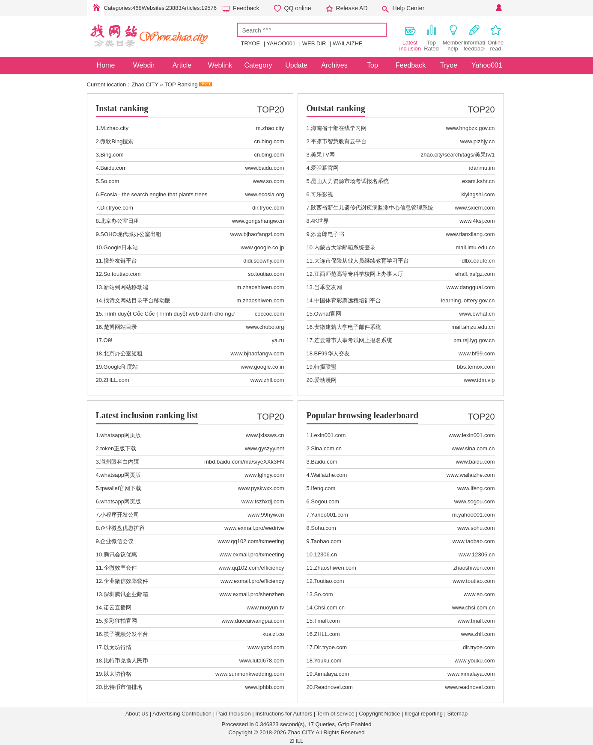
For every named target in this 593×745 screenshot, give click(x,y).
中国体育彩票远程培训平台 (347, 300)
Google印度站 (121, 367)
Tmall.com (327, 621)
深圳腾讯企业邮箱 (126, 594)
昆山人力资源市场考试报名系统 (350, 181)
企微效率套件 (120, 568)
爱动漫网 (325, 380)
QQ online (297, 8)
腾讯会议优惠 (120, 554)
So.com (109, 181)
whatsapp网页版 (120, 435)
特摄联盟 (325, 367)
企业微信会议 (117, 541)
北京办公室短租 (123, 353)
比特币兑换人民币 (126, 660)
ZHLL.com (116, 380)
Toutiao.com (329, 581)
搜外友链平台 (120, 260)
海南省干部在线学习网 (339, 128)
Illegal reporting (424, 713)
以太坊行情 (117, 647)
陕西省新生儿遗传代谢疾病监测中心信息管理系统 (372, 207)
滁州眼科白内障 (119, 461)
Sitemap (457, 713)
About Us (136, 713)
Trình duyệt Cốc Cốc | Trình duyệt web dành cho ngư (169, 313)
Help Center (409, 8)
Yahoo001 (486, 65)
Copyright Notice (379, 713)
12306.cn (325, 554)
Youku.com (328, 660)
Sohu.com (323, 528)
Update (296, 65)
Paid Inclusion (233, 713)
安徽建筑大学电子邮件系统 (347, 327)
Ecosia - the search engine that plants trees (153, 194)
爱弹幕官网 (325, 168)
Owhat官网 (328, 313)
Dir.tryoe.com (116, 207)
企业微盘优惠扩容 (122, 528)
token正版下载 (118, 448)
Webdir (144, 65)
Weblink (220, 65)
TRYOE (250, 43)
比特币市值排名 (123, 687)
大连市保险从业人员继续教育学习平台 (361, 260)
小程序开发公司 (119, 514)
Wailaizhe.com (329, 475)
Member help (453, 38)
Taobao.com (326, 541)
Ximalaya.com (331, 674)
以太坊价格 (117, 674)
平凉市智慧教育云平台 (339, 141)
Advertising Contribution (182, 713)
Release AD (352, 8)
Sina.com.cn (326, 448)
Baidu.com (113, 168)
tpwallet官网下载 (120, 488)
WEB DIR (314, 43)
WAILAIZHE (348, 43)
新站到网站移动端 (126, 287)
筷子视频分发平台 (126, 634)
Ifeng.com (323, 488)
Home (95, 8)
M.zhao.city (114, 128)
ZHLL (297, 741)
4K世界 (320, 221)
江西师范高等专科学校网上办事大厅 (358, 274)
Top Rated (431, 38)
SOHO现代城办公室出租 (130, 234)
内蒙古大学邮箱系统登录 (344, 247)
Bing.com (111, 154)
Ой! (108, 340)
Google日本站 (121, 247)
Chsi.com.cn (329, 607)
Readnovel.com (333, 687)
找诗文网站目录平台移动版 (137, 300)
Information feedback (474, 38)
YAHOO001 (280, 43)
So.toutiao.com (122, 274)
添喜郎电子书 (327, 234)
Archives (334, 65)
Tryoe (448, 65)
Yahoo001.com (329, 514)
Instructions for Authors (283, 713)
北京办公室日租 (119, 221)
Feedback (246, 8)
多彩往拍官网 (120, 621)
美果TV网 (323, 154)
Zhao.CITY (144, 84)
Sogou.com (325, 501)
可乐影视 (322, 194)
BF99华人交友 (332, 353)
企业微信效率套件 (126, 581)
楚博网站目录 (120, 327)
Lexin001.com (328, 435)
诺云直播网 (117, 607)
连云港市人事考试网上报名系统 (353, 340)
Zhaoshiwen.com (335, 568)
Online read (496, 38)
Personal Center (498, 8)
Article (182, 65)
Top (372, 65)
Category (258, 65)
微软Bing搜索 (117, 141)
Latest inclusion (410, 38)
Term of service (336, 713)
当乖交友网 (328, 287)
